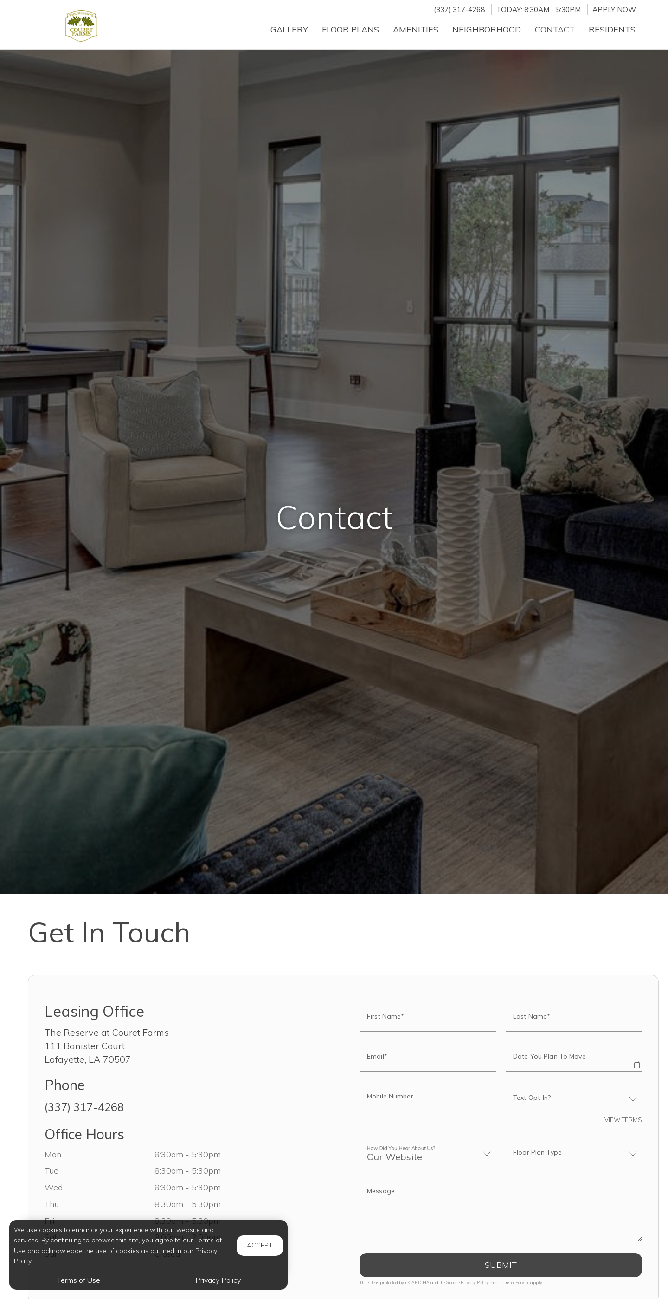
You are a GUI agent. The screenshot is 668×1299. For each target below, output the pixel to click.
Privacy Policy (475, 1282)
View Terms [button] (623, 1120)
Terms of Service (514, 1282)
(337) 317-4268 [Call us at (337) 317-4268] (459, 9)
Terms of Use (78, 1280)
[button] (636, 1059)
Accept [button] (260, 1245)
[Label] (501, 1210)
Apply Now (614, 9)
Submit (501, 1265)
